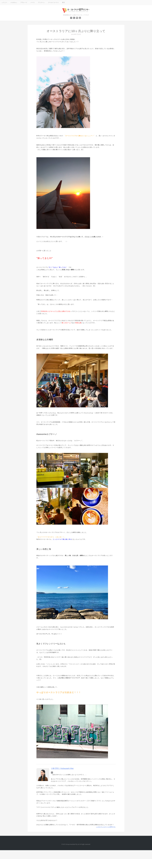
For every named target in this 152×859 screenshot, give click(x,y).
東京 (63, 2)
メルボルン (13, 2)
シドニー (4, 2)
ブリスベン (41, 2)
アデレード (23, 2)
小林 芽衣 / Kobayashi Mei (62, 768)
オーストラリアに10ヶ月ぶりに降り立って (76, 31)
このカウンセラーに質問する (105, 827)
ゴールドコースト (53, 2)
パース (33, 2)
